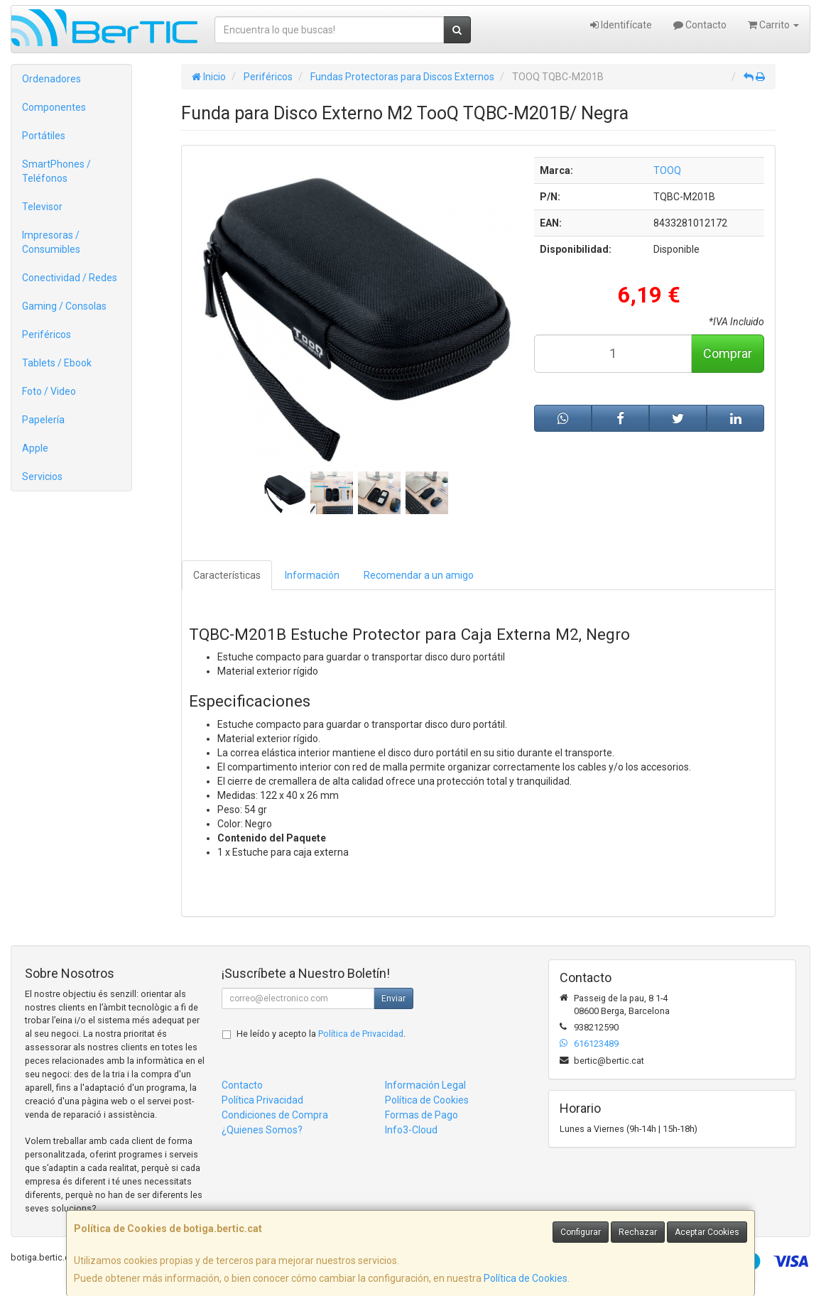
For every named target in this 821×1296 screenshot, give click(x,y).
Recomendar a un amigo (419, 575)
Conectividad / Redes (69, 277)
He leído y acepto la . (321, 1033)
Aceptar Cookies (707, 1232)
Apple (35, 448)
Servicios (42, 476)
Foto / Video (49, 391)
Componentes (54, 107)
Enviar (393, 998)
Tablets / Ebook (57, 363)
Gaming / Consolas (64, 306)
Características (227, 575)
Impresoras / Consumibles (51, 242)
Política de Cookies (525, 1278)
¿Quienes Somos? (262, 1130)
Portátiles (43, 135)
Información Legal (425, 1085)
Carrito (773, 25)
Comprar (727, 353)
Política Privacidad (262, 1100)
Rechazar (638, 1232)
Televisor (42, 206)
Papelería (43, 419)
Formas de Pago (421, 1115)
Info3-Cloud (411, 1130)
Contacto (700, 25)
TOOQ (667, 170)
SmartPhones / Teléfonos (56, 171)
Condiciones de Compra (275, 1115)
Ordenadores (51, 79)
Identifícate (621, 25)
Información (312, 575)
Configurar (580, 1232)
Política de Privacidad (360, 1033)
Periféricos (46, 334)
